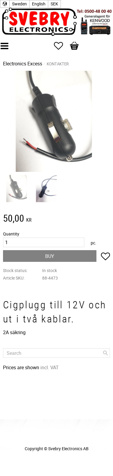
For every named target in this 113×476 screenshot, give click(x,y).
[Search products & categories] (56, 353)
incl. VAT (49, 367)
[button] (61, 45)
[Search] (105, 353)
